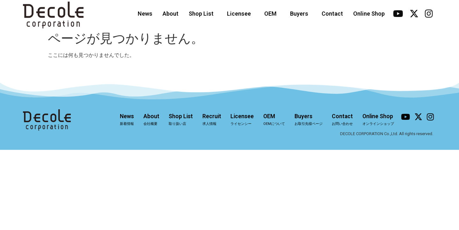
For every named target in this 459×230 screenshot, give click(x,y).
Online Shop (369, 13)
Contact (332, 13)
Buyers (300, 13)
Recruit (208, 120)
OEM (272, 13)
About (170, 13)
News (145, 13)
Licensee (240, 13)
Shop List (203, 13)
